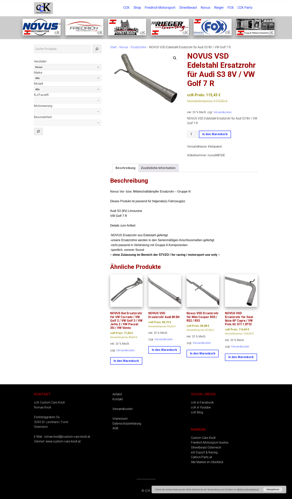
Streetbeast (188, 7)
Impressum (120, 418)
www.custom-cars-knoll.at (63, 441)
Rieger (219, 7)
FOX (231, 7)
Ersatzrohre (138, 47)
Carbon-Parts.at (201, 457)
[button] (174, 58)
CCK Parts (244, 7)
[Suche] (97, 49)
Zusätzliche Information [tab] (158, 168)
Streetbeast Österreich (206, 447)
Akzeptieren (272, 489)
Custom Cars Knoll (203, 438)
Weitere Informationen (248, 489)
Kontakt (117, 399)
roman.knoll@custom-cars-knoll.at (67, 436)
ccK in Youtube (201, 407)
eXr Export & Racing (204, 452)
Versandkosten (222, 112)
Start (113, 47)
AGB (115, 428)
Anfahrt (117, 394)
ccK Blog (197, 412)
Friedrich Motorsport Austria (209, 442)
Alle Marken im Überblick (207, 462)
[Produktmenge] (192, 134)
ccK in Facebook (202, 402)
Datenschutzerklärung (126, 423)
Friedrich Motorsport (160, 7)
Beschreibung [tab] (125, 168)
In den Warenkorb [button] (126, 361)
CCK (126, 7)
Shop (137, 7)
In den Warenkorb (215, 134)
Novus (205, 7)
